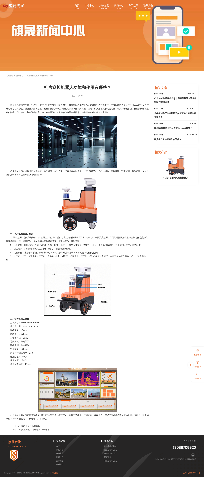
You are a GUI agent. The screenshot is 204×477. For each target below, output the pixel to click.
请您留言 (197, 376)
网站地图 (55, 473)
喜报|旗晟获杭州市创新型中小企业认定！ (173, 128)
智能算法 (107, 457)
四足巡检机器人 (110, 461)
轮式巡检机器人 (110, 446)
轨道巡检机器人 (110, 450)
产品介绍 (59, 450)
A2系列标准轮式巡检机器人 (175, 177)
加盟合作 (197, 352)
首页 (77, 5)
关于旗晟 (133, 5)
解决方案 (104, 5)
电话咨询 (197, 364)
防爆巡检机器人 (110, 453)
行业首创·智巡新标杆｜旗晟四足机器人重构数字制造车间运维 (175, 100)
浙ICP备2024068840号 (191, 473)
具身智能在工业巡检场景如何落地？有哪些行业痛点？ (175, 115)
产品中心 (89, 5)
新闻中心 (119, 5)
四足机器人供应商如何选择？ (167, 139)
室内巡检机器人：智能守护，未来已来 (33, 430)
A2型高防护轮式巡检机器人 (29, 426)
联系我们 (148, 5)
